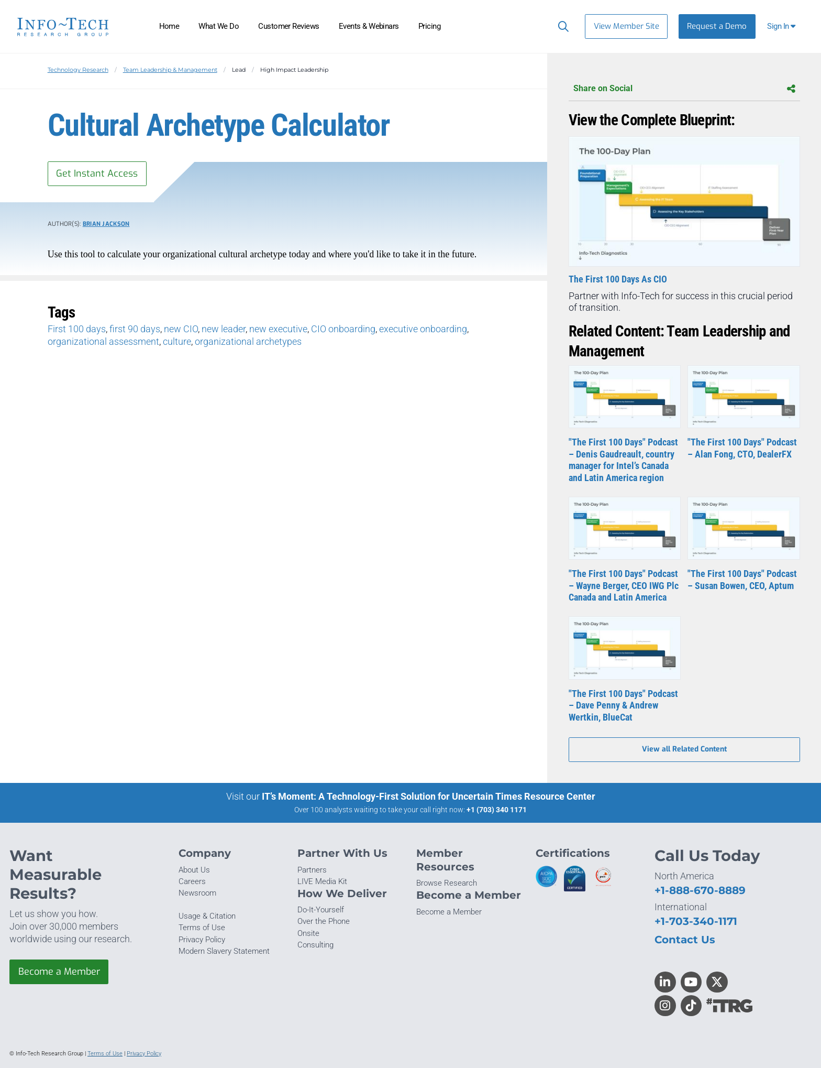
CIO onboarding (343, 328)
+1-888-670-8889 (700, 890)
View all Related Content (684, 750)
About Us (194, 870)
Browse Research (446, 883)
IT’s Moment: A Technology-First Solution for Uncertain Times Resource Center (428, 796)
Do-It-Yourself (320, 909)
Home (169, 26)
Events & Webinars (369, 26)
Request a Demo (717, 26)
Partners (312, 870)
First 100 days (77, 328)
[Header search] (561, 26)
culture (177, 341)
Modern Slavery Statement (224, 951)
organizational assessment (103, 341)
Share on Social (684, 89)
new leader (224, 328)
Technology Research (78, 69)
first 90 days (134, 328)
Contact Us (684, 939)
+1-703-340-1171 (695, 921)
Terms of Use (202, 927)
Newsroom (197, 893)
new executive (278, 328)
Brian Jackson (106, 224)
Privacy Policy (202, 939)
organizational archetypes (248, 341)
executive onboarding (423, 328)
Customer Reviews (288, 26)
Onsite (308, 933)
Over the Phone (323, 922)
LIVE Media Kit (322, 881)
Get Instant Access (97, 173)
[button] (782, 26)
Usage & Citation (207, 916)
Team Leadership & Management (170, 69)
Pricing (429, 26)
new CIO (181, 328)
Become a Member (59, 972)
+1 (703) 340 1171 (497, 809)
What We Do (218, 26)
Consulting (315, 945)
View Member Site (626, 26)
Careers (192, 881)
